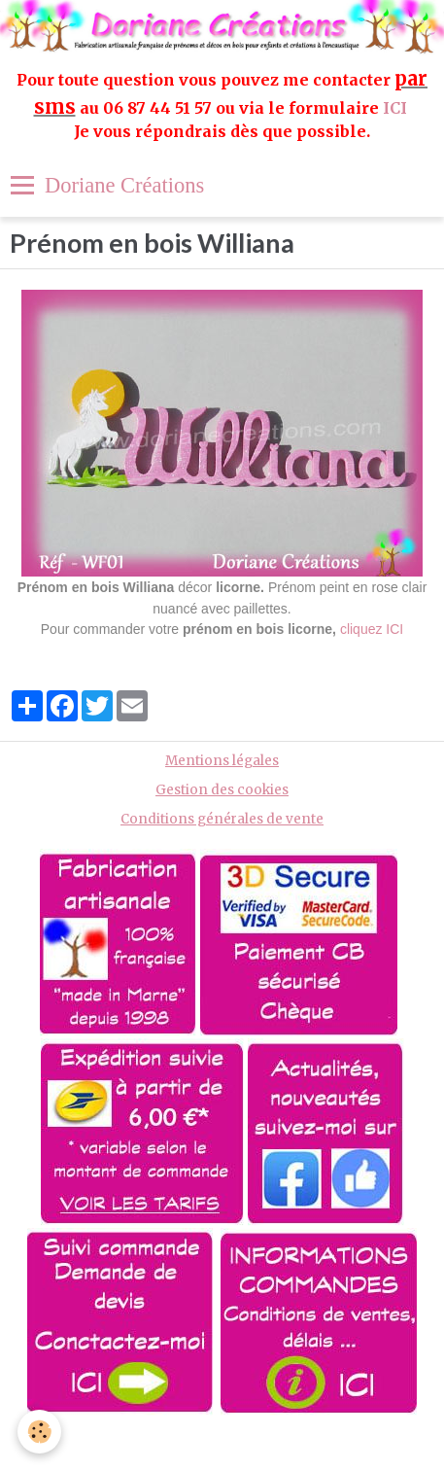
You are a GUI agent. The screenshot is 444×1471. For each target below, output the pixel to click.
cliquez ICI (371, 629)
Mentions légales (222, 761)
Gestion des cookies (222, 790)
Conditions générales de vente (222, 819)
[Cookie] (39, 1431)
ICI (397, 108)
